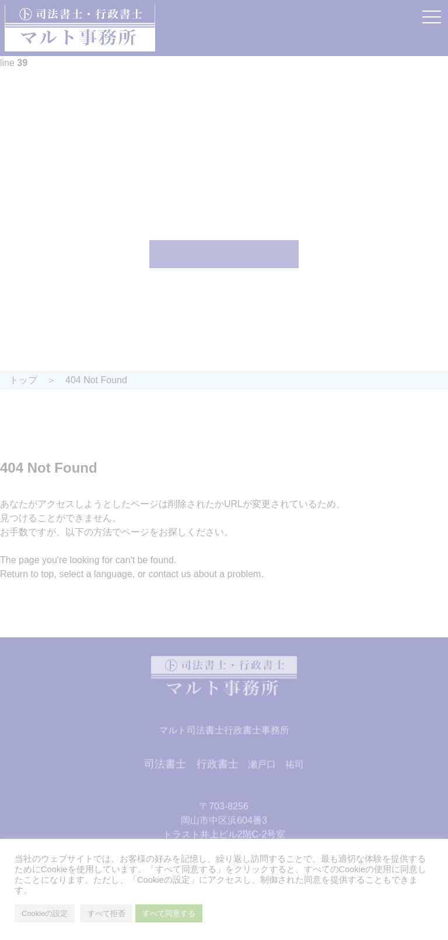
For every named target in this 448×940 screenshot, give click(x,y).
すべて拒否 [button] (106, 913)
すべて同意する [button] (168, 913)
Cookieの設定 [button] (45, 913)
